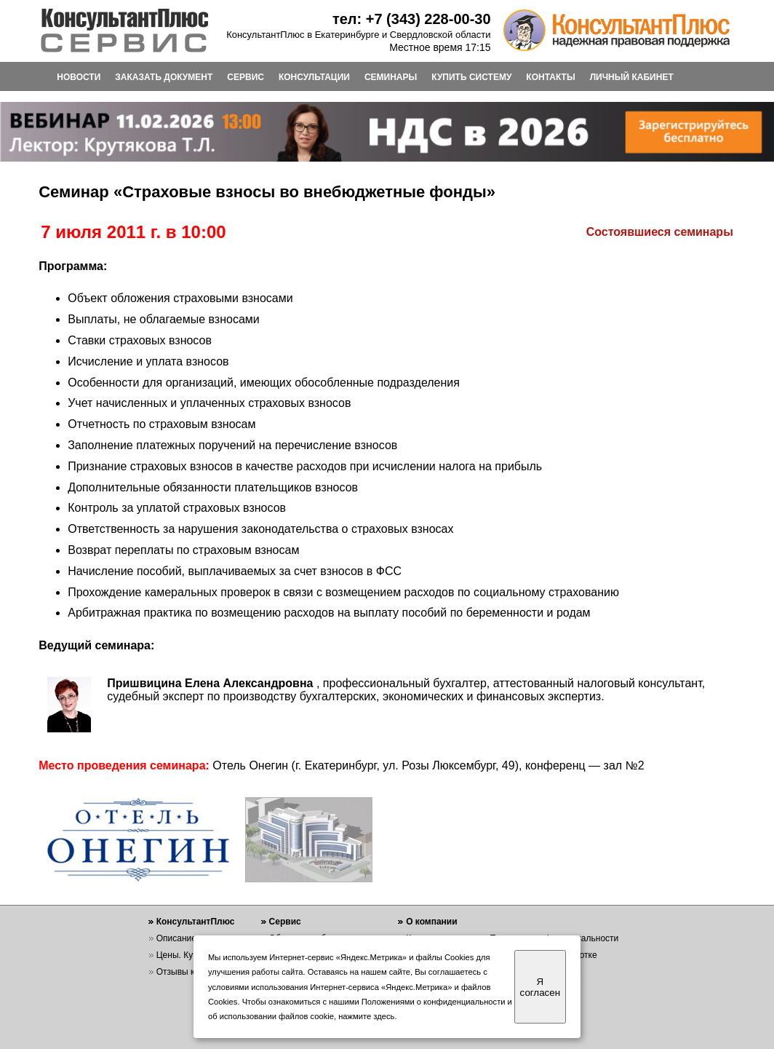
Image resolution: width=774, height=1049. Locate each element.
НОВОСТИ (78, 77)
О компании (432, 922)
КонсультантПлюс (195, 922)
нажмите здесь (366, 1016)
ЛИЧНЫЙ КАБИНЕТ (632, 77)
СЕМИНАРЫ (390, 77)
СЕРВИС (245, 77)
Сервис (285, 922)
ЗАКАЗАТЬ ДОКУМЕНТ (163, 77)
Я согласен (540, 987)
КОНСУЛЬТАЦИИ (314, 77)
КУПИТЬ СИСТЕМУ (471, 77)
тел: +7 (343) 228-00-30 (411, 19)
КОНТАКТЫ (550, 77)
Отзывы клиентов (192, 972)
